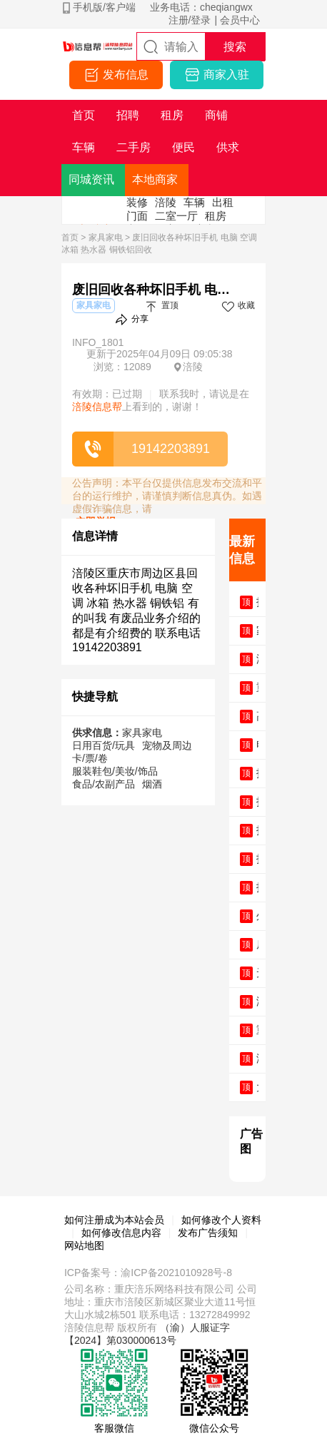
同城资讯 (91, 179)
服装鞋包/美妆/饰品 (115, 771)
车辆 (194, 202)
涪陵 (165, 202)
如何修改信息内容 (121, 1232)
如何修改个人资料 (221, 1219)
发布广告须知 (208, 1232)
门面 (137, 216)
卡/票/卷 (90, 758)
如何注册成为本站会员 (114, 1219)
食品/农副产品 (103, 784)
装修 (137, 202)
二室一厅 (176, 216)
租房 (215, 216)
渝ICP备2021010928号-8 (176, 1272)
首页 (70, 238)
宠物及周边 (167, 745)
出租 (222, 202)
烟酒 (152, 784)
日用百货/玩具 (103, 745)
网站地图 (84, 1245)
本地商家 (155, 179)
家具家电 (106, 238)
